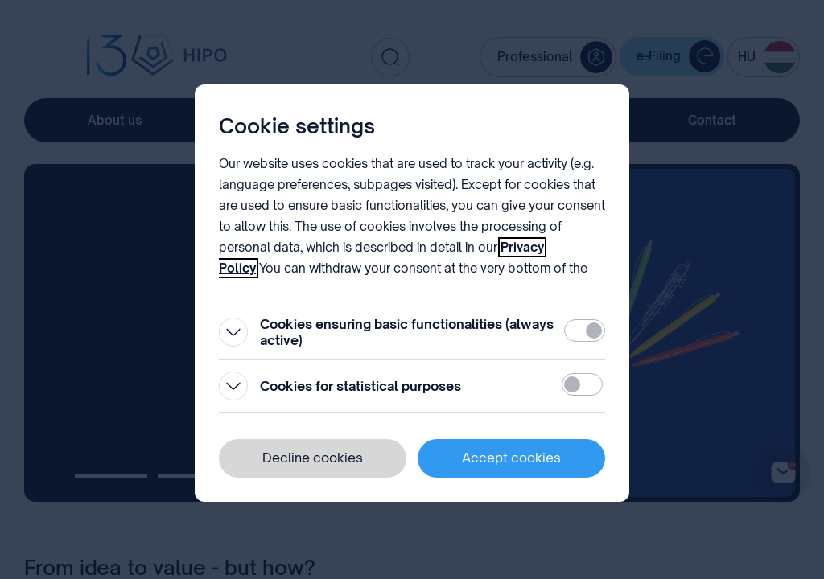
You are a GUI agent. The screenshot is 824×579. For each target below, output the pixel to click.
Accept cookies (511, 458)
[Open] (233, 332)
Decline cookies (312, 458)
